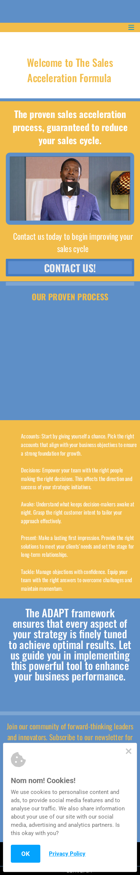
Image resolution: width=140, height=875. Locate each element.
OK (25, 853)
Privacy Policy (67, 853)
